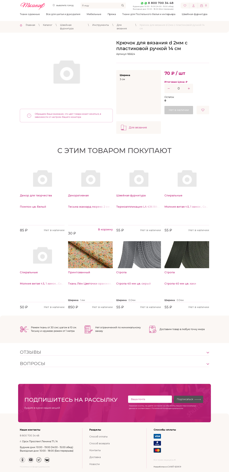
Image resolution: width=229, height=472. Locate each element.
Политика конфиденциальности (35, 467)
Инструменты (100, 25)
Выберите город (64, 5)
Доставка (95, 457)
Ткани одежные (30, 14)
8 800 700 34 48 (161, 3)
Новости (94, 464)
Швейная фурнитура (194, 14)
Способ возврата (99, 443)
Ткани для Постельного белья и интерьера (148, 14)
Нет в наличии (179, 110)
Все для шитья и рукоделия (63, 14)
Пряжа (111, 14)
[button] (114, 352)
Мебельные (94, 14)
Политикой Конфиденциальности (167, 408)
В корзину (105, 229)
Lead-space (174, 466)
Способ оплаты (98, 436)
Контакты (95, 450)
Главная (30, 25)
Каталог (47, 25)
